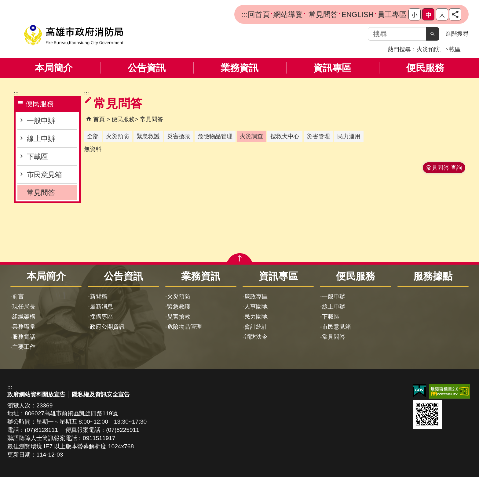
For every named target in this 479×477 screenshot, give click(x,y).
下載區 (452, 49)
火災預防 (428, 49)
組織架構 (23, 316)
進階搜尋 (457, 34)
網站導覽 (288, 14)
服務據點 (432, 276)
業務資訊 (239, 68)
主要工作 (23, 347)
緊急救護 (178, 306)
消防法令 (256, 337)
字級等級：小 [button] (414, 14)
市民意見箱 (44, 175)
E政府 (419, 391)
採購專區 (101, 316)
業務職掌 (23, 326)
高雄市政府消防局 (73, 35)
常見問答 (322, 14)
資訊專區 (332, 68)
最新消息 (101, 306)
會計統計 (256, 326)
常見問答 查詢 (444, 167)
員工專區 (392, 14)
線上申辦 (41, 139)
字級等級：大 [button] (442, 14)
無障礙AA (449, 391)
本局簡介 (54, 68)
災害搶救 (178, 316)
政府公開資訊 (107, 326)
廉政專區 (256, 296)
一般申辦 (41, 121)
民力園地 (256, 316)
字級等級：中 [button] (428, 14)
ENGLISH (358, 14)
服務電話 (23, 337)
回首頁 (259, 14)
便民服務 (425, 68)
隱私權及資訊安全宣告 (101, 394)
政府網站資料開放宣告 (36, 394)
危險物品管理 (184, 326)
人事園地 (256, 306)
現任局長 (23, 306)
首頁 (99, 119)
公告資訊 (147, 68)
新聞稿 (98, 296)
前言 (18, 296)
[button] (432, 34)
